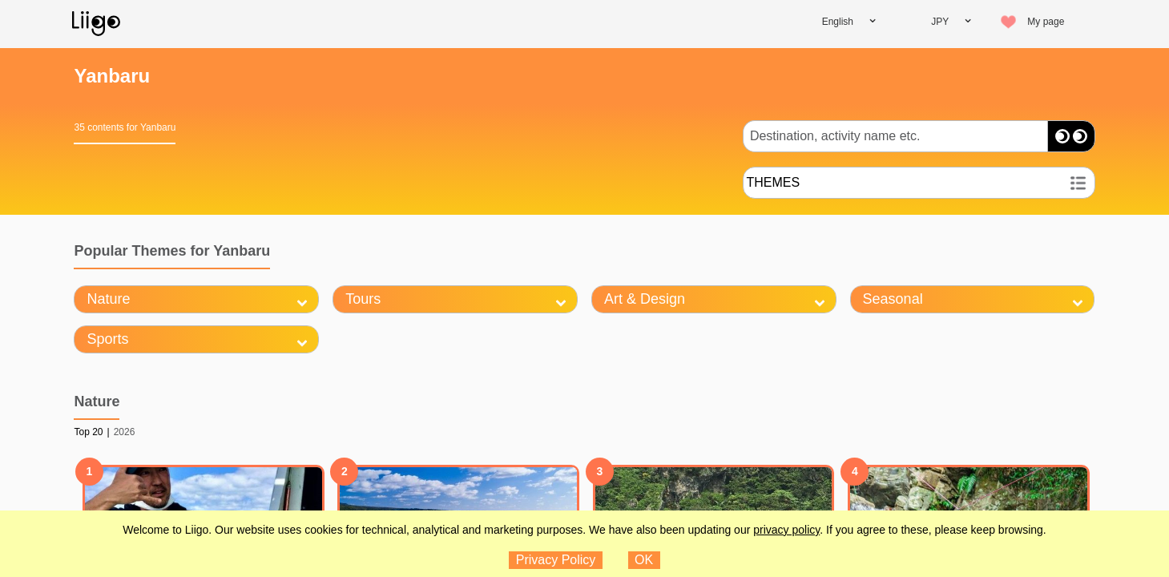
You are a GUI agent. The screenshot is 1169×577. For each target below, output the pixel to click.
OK (644, 560)
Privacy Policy (556, 560)
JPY (940, 21)
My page (1045, 21)
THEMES (773, 182)
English (837, 21)
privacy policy (786, 529)
